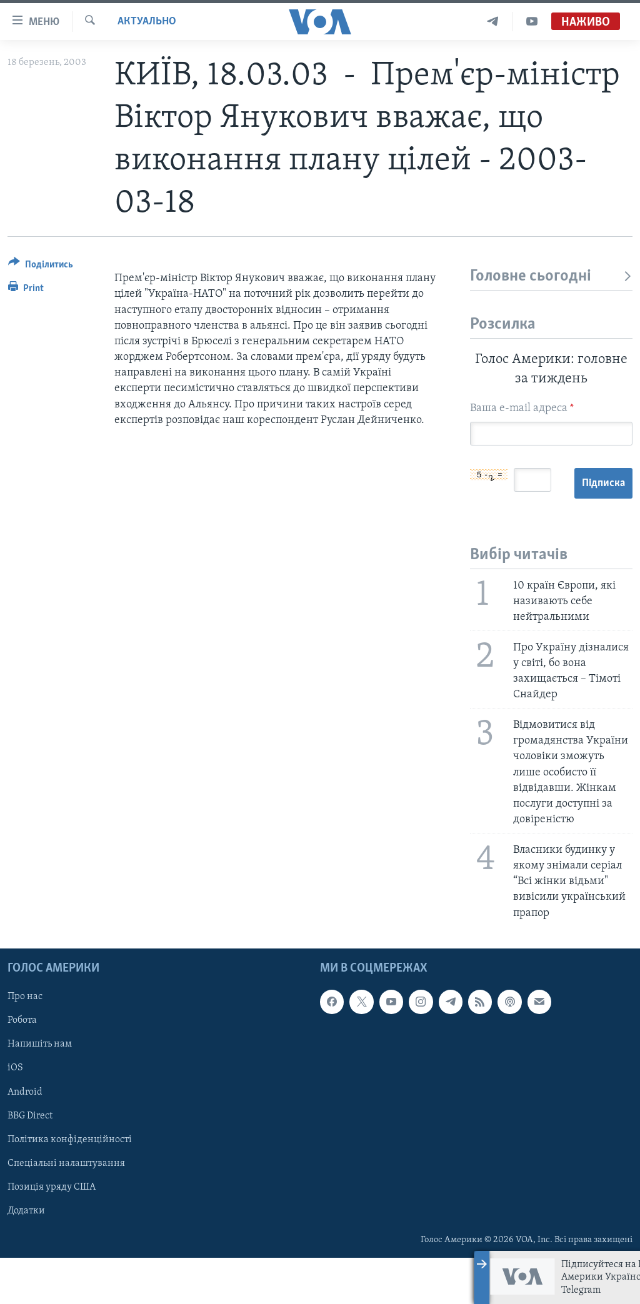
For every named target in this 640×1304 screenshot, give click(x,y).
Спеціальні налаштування (66, 1209)
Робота (22, 1067)
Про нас (25, 1043)
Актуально (147, 21)
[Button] (40, 266)
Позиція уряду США (52, 1233)
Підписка (499, 529)
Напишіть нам (40, 1090)
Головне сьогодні (551, 276)
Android (25, 1138)
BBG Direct (30, 1162)
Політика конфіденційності (70, 1185)
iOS (15, 1114)
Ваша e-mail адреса (522, 408)
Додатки (26, 1257)
